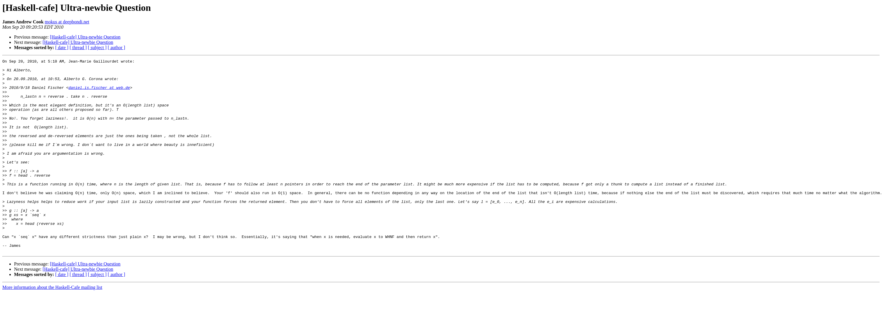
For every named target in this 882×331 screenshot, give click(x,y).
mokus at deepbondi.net (67, 21)
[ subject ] (97, 47)
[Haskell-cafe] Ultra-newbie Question (85, 37)
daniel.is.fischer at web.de (99, 93)
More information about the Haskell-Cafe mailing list (52, 325)
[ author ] (116, 47)
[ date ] (61, 47)
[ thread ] (78, 47)
